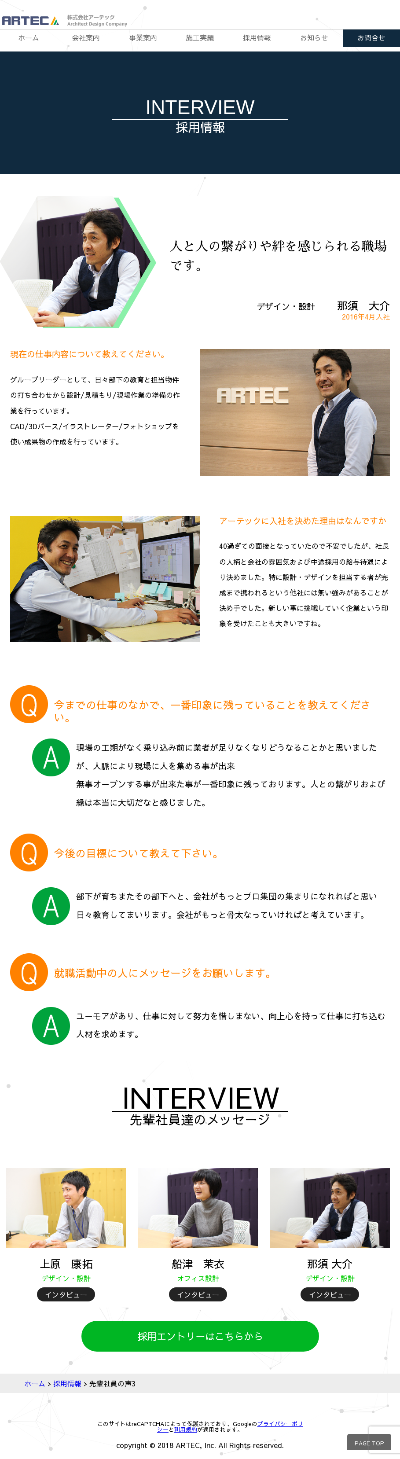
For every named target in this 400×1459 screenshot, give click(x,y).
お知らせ (314, 37)
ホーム (28, 37)
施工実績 (200, 37)
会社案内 (86, 37)
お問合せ (371, 37)
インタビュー (66, 1294)
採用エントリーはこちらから (200, 1336)
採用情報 (257, 37)
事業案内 (143, 37)
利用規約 (185, 1429)
